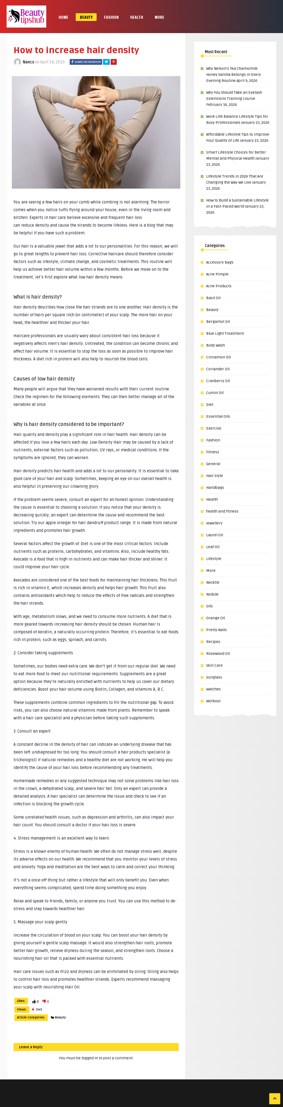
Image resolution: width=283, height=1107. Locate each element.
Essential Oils (218, 416)
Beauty (86, 17)
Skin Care (214, 665)
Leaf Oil (212, 547)
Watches (213, 689)
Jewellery (214, 523)
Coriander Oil (218, 369)
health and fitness (222, 511)
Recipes (213, 641)
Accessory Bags (219, 262)
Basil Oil (213, 298)
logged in (89, 1058)
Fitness (212, 452)
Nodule (212, 594)
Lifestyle (213, 558)
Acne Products (219, 286)
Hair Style (214, 475)
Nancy (28, 62)
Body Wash (215, 345)
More (159, 17)
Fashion (111, 17)
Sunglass (214, 677)
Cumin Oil (215, 392)
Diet (209, 404)
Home (63, 17)
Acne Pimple (217, 274)
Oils (209, 606)
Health (136, 17)
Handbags (215, 487)
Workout (213, 701)
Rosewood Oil (218, 653)
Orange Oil (215, 618)
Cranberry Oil (218, 381)
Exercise (213, 428)
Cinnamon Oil (218, 357)
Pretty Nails (216, 630)
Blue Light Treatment (225, 333)
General (213, 464)
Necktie (212, 582)
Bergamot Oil (218, 321)
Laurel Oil (214, 535)
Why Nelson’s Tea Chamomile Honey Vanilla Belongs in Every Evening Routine (233, 74)
